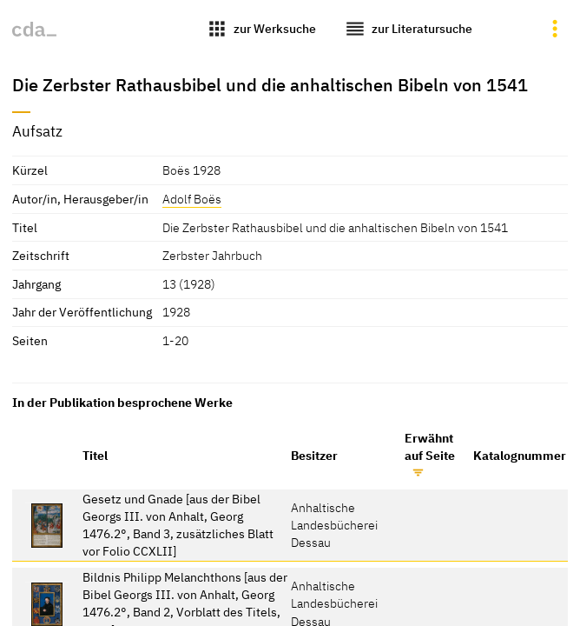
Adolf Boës (191, 198)
